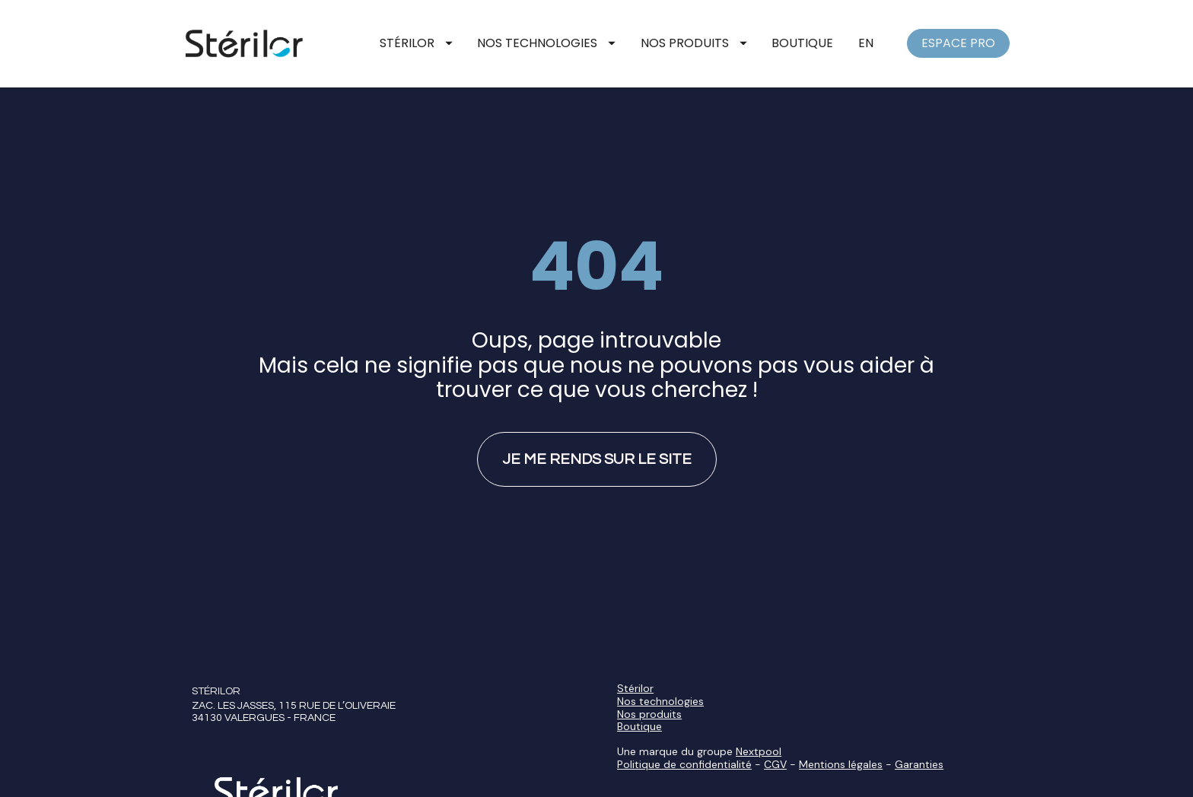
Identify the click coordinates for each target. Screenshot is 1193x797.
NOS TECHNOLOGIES (546, 43)
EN (865, 43)
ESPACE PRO (958, 43)
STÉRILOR (416, 43)
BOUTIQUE (802, 43)
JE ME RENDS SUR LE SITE (597, 441)
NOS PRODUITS (694, 43)
